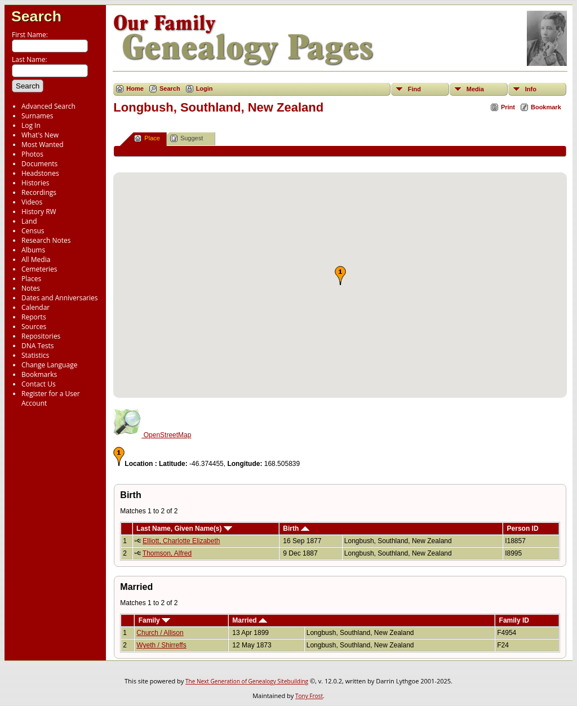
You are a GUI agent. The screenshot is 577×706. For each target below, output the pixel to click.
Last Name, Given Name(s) (184, 528)
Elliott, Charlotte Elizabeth (181, 541)
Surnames (37, 116)
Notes (30, 288)
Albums (33, 250)
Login (204, 88)
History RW (38, 211)
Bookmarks (39, 374)
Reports (33, 317)
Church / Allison (159, 633)
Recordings (38, 192)
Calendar (35, 307)
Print (508, 107)
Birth (296, 528)
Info (530, 89)
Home (135, 88)
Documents (39, 163)
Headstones (40, 173)
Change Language (49, 365)
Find (414, 89)
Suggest (186, 138)
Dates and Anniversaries (59, 298)
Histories (35, 183)
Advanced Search (48, 106)
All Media (35, 259)
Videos (31, 202)
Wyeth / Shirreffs (161, 645)
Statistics (35, 355)
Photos (32, 154)
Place (147, 138)
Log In (31, 125)
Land (29, 221)
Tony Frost (309, 696)
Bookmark (546, 107)
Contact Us (38, 384)
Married (249, 620)
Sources (33, 326)
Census (32, 231)
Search (36, 16)
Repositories (40, 336)
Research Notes (45, 240)
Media (475, 89)
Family (154, 620)
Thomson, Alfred (167, 553)
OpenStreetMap (152, 435)
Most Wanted (42, 144)
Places (31, 278)
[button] (340, 275)
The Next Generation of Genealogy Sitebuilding (246, 681)
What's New (40, 135)
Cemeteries (39, 269)
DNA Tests (37, 345)
